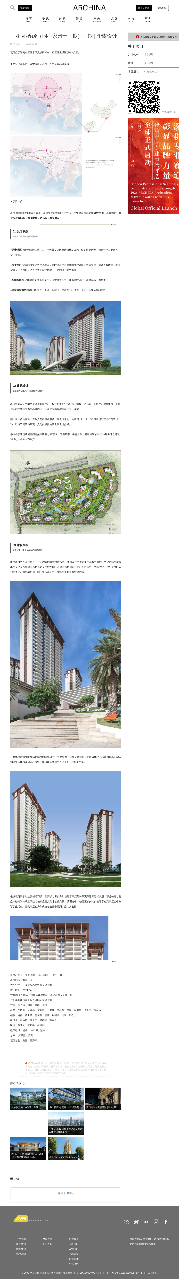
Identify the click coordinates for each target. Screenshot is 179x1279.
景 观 (79, 20)
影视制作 (74, 1259)
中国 (146, 71)
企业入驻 (47, 1243)
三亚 (157, 71)
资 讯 (45, 20)
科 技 (131, 20)
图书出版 (74, 1263)
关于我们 (21, 1238)
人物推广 (74, 1248)
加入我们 (21, 1243)
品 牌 (114, 20)
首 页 (28, 20)
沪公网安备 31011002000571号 (123, 1272)
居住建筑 (148, 63)
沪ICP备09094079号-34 (89, 1272)
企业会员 (74, 1238)
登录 (63, 1193)
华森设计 (148, 54)
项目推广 (74, 1243)
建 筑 (62, 20)
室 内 (97, 20)
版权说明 (21, 1254)
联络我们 (21, 1248)
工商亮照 (150, 1272)
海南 (151, 71)
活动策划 (74, 1254)
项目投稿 (47, 1238)
